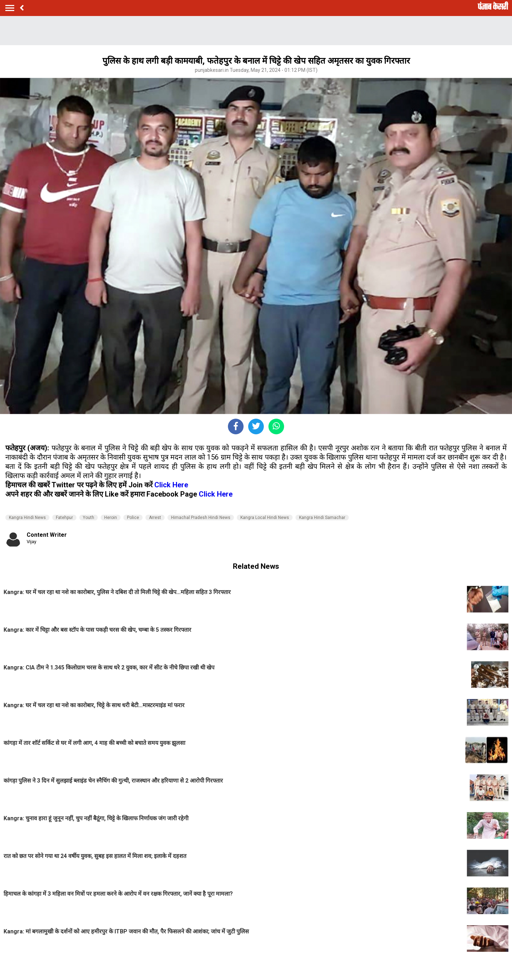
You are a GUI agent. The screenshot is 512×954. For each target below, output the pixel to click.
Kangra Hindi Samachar (322, 517)
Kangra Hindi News (27, 517)
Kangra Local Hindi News (264, 517)
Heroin (110, 517)
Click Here (171, 485)
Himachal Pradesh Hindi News (200, 517)
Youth (88, 517)
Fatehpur (64, 517)
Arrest (155, 517)
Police (133, 517)
